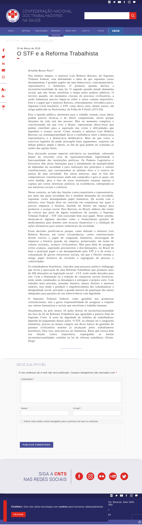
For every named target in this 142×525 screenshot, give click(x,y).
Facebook (124, 2)
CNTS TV (86, 31)
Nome (24, 408)
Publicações (42, 31)
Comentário (27, 379)
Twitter (114, 2)
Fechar (18, 514)
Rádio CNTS (71, 31)
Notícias (26, 31)
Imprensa (56, 31)
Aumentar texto (3, 89)
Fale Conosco (134, 2)
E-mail (77, 408)
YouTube (119, 2)
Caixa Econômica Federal (115, 31)
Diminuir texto (3, 96)
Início (11, 31)
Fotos (101, 31)
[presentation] (40, 432)
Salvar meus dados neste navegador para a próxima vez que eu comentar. (61, 422)
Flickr (109, 2)
